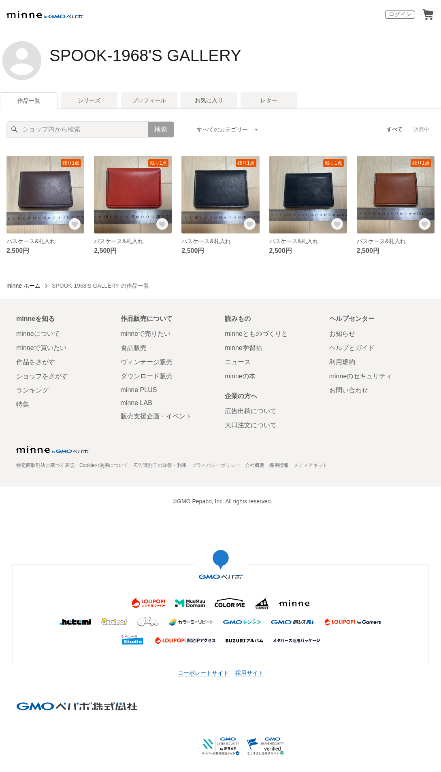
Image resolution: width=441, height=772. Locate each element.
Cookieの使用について (103, 465)
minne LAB (136, 402)
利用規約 (342, 361)
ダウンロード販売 (147, 376)
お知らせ (342, 333)
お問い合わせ (348, 390)
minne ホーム (23, 285)
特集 (22, 404)
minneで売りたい (146, 333)
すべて (395, 129)
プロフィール (149, 100)
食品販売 (134, 347)
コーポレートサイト (203, 673)
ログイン (400, 14)
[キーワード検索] (77, 129)
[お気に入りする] (74, 223)
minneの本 (240, 376)
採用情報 (279, 465)
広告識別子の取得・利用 (160, 465)
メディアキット (311, 465)
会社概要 (254, 465)
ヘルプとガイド (352, 347)
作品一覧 (28, 101)
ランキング (32, 390)
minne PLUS (139, 389)
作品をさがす (35, 361)
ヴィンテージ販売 (147, 361)
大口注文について (251, 425)
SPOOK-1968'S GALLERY (145, 55)
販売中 (421, 129)
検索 (160, 129)
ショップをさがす (42, 376)
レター (268, 100)
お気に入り (209, 100)
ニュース (238, 361)
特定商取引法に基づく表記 (45, 465)
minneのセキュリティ (360, 376)
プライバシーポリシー (216, 465)
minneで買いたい (41, 347)
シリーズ (89, 100)
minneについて (38, 333)
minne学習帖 (243, 347)
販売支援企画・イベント (156, 416)
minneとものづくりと (256, 333)
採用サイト (249, 673)
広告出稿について (251, 410)
